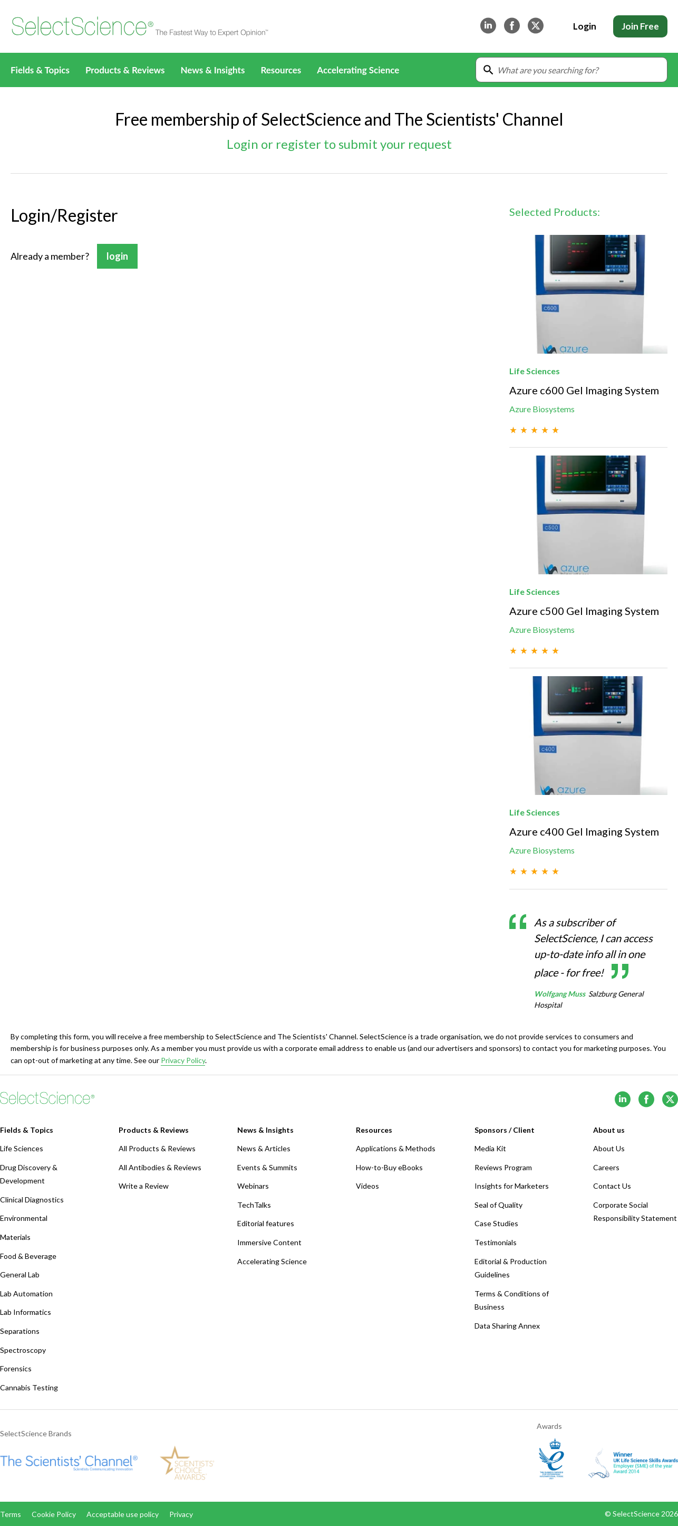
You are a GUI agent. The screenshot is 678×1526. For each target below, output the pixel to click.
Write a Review (144, 1185)
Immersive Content (269, 1242)
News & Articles (263, 1148)
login (117, 256)
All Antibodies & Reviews (160, 1167)
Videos (367, 1185)
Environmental (23, 1218)
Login (584, 26)
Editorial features (265, 1223)
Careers (606, 1167)
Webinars (253, 1185)
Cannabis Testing (29, 1387)
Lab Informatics (25, 1311)
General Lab (20, 1274)
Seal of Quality (498, 1204)
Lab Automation (26, 1293)
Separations (20, 1330)
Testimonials (495, 1242)
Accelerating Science (358, 69)
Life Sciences (21, 1148)
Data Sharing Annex (507, 1325)
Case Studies (496, 1223)
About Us (609, 1148)
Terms (10, 1514)
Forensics (16, 1368)
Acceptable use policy (122, 1514)
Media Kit (490, 1148)
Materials (15, 1237)
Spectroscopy (23, 1349)
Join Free (640, 26)
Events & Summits (267, 1167)
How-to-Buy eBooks (389, 1167)
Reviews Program (503, 1167)
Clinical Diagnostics (32, 1199)
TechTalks (254, 1204)
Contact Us (612, 1185)
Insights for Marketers (511, 1185)
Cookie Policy (54, 1514)
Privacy (181, 1514)
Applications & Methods (395, 1148)
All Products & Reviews (157, 1148)
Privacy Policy (183, 1060)
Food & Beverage (28, 1256)
